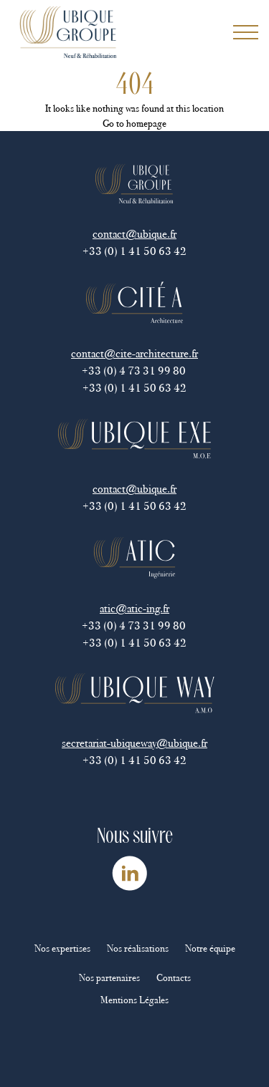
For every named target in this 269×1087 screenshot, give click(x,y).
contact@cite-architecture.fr (134, 353)
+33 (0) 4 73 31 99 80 (135, 370)
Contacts (173, 978)
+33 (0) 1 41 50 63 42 (134, 251)
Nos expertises (62, 948)
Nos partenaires (109, 978)
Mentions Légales (134, 1000)
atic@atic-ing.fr (134, 608)
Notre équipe (210, 948)
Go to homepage (134, 123)
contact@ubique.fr (134, 234)
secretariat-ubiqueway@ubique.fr (134, 743)
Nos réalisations (138, 948)
